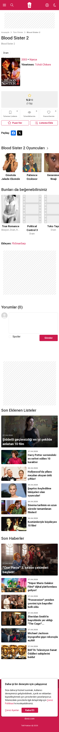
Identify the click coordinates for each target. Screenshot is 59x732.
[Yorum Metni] (33, 323)
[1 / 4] (10, 167)
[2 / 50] (32, 215)
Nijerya (33, 59)
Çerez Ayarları (12, 710)
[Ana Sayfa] (29, 5)
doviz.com (29, 718)
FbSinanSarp (19, 243)
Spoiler (16, 336)
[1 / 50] (10, 215)
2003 (24, 59)
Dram (5, 53)
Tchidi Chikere (43, 64)
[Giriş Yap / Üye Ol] (47, 5)
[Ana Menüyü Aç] (4, 5)
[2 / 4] (32, 167)
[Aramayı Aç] (12, 5)
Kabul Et (29, 710)
